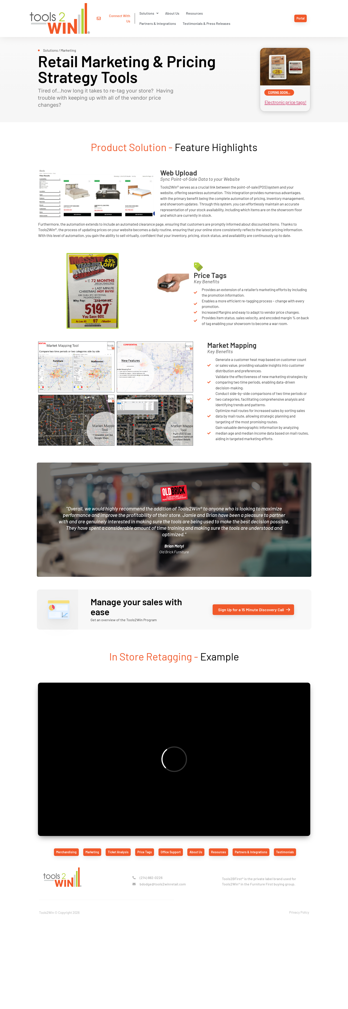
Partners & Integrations (209, 13)
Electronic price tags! (281, 96)
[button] (130, 13)
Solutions (130, 13)
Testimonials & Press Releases (258, 13)
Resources (175, 13)
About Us (153, 13)
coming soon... (275, 86)
